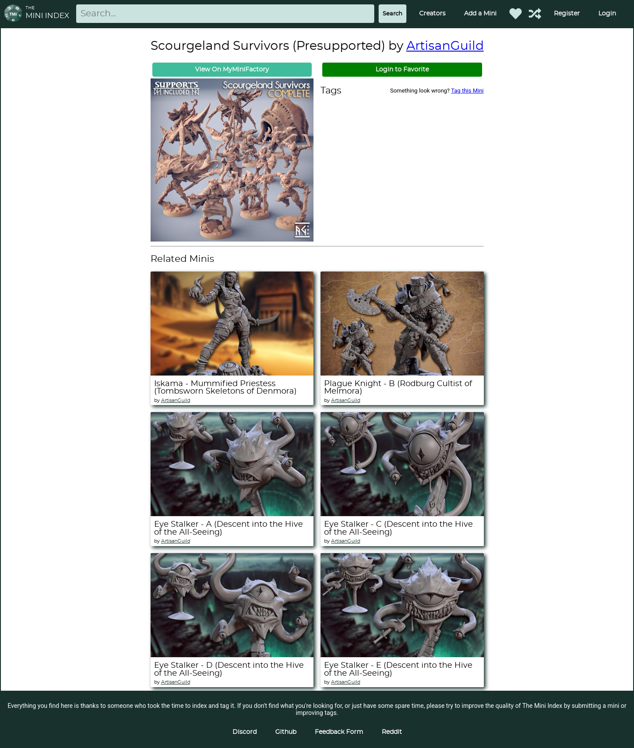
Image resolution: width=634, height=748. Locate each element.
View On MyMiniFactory (232, 70)
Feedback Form (339, 732)
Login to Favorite (402, 70)
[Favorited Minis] (515, 13)
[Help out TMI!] (535, 13)
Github (285, 732)
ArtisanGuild (445, 46)
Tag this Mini (467, 90)
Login (607, 14)
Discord (244, 732)
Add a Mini (480, 14)
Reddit (392, 732)
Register (567, 14)
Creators (432, 14)
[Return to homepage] (15, 13)
